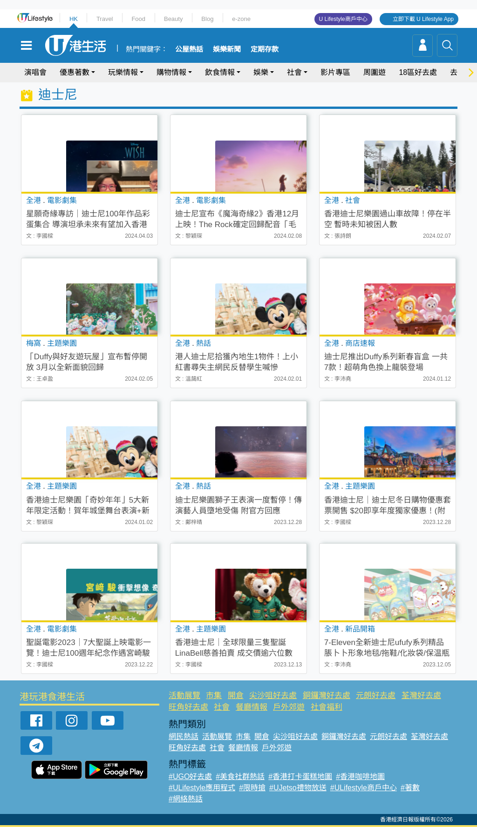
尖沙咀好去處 (273, 695)
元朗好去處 (375, 695)
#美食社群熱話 (240, 776)
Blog (207, 18)
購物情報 (171, 72)
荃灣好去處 (421, 695)
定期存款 (265, 49)
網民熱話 (183, 736)
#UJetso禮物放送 (298, 788)
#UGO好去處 (190, 776)
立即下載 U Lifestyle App (423, 19)
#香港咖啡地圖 (360, 776)
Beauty (173, 18)
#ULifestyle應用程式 (202, 788)
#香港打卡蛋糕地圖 (300, 776)
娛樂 (260, 72)
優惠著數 (74, 72)
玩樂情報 (123, 72)
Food (138, 18)
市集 (214, 695)
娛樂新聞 (227, 49)
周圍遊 (374, 72)
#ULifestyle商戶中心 (363, 788)
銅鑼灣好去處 (326, 695)
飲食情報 (220, 72)
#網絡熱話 (186, 799)
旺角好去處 (188, 707)
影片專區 (335, 72)
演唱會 (35, 72)
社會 (294, 72)
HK (73, 18)
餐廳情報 (251, 707)
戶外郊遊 (289, 707)
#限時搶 (252, 788)
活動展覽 (184, 695)
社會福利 (326, 707)
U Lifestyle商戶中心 (343, 19)
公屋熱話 (189, 49)
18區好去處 (418, 72)
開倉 (236, 695)
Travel (104, 18)
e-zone (241, 18)
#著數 (410, 788)
